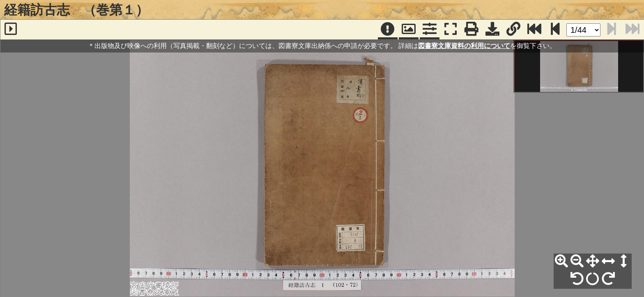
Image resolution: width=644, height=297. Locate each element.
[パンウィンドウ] (409, 29)
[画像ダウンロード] (492, 29)
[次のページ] (555, 29)
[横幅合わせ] (608, 261)
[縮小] (577, 261)
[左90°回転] (577, 279)
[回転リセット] (592, 279)
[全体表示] (592, 261)
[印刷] (471, 29)
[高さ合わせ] (624, 261)
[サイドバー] (10, 29)
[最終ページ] (534, 29)
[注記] (388, 29)
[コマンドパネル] (429, 29)
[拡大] (561, 261)
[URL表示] (513, 29)
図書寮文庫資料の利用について (464, 45)
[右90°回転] (608, 279)
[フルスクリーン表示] (450, 29)
